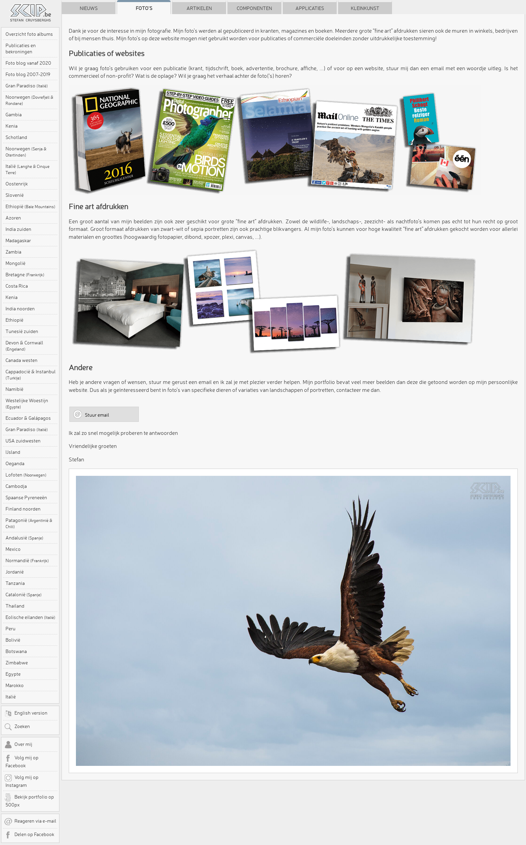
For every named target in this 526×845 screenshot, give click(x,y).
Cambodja (16, 486)
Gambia (13, 114)
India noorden (20, 309)
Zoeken (17, 727)
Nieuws (89, 8)
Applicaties (309, 8)
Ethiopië (30, 206)
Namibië (14, 389)
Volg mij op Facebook (21, 761)
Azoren (13, 218)
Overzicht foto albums (29, 34)
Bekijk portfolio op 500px (29, 800)
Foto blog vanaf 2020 (28, 63)
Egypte (13, 674)
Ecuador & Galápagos (28, 418)
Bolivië (12, 640)
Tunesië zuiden (21, 331)
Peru (10, 628)
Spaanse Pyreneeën (26, 497)
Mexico (13, 549)
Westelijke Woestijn (26, 403)
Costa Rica (16, 286)
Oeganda (14, 463)
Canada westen (21, 360)
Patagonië (28, 523)
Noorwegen (29, 100)
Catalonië (23, 594)
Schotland (16, 137)
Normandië (27, 560)
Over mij (18, 745)
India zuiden (18, 229)
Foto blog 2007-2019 (27, 74)
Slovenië (14, 195)
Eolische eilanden (30, 617)
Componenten (254, 8)
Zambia (13, 252)
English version (25, 713)
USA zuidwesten (23, 441)
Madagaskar (18, 240)
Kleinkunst (365, 8)
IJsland (12, 452)
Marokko (14, 685)
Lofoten (25, 475)
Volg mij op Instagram (21, 781)
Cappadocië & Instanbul (30, 374)
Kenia (11, 126)
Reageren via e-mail (30, 821)
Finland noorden (23, 509)
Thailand (14, 606)
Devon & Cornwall (24, 346)
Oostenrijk (16, 184)
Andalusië (24, 538)
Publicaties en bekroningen (20, 48)
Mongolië (15, 263)
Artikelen (199, 8)
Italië (27, 169)
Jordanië (14, 572)
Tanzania (15, 583)
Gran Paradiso (26, 86)
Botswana (16, 651)
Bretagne (24, 274)
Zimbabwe (16, 663)
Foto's (144, 8)
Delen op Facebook (29, 835)
